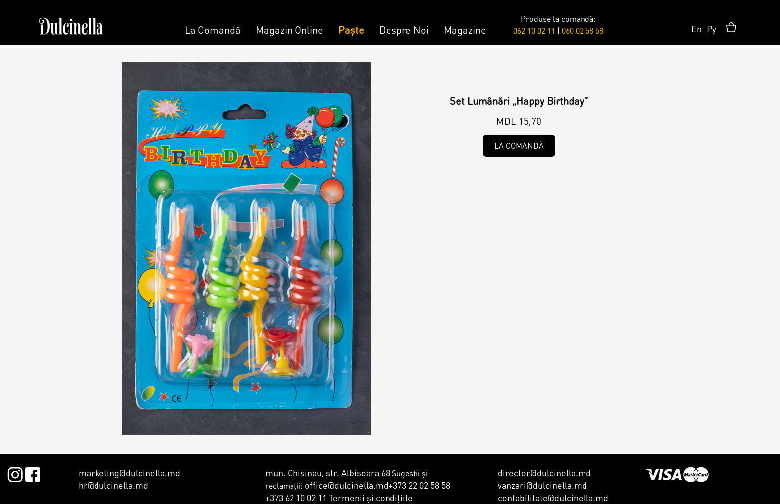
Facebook (32, 473)
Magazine (465, 30)
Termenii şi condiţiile (371, 497)
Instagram (15, 473)
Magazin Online (289, 30)
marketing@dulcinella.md (129, 472)
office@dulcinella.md (347, 485)
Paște (351, 30)
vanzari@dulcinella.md (542, 485)
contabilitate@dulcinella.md (553, 497)
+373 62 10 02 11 (296, 497)
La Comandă (213, 30)
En (696, 28)
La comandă (519, 145)
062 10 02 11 (534, 30)
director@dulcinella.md (544, 472)
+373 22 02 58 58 (419, 485)
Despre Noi (404, 30)
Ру (711, 28)
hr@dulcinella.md (113, 485)
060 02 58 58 (582, 30)
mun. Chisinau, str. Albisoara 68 (327, 472)
